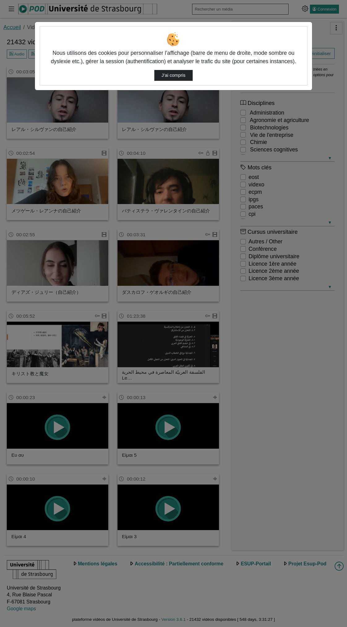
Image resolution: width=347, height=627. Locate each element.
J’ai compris (173, 75)
